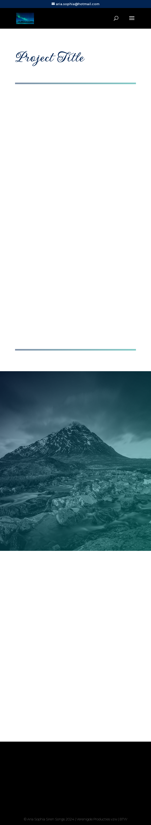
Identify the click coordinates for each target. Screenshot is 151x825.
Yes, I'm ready (75, 799)
